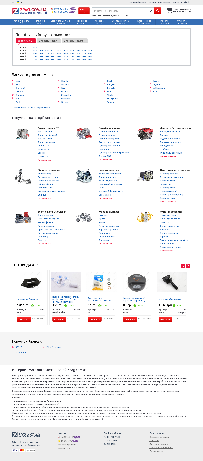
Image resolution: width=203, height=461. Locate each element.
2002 (47, 53)
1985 (65, 59)
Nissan (64, 102)
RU (13, 2)
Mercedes (66, 95)
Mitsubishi (66, 98)
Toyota (156, 84)
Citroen (19, 91)
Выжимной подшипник (110, 184)
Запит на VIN (64, 448)
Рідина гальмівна (169, 232)
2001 (40, 53)
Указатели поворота (48, 218)
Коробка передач (109, 170)
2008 (84, 53)
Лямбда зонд (166, 145)
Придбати (24, 319)
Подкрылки (105, 232)
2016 (71, 50)
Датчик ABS (105, 156)
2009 (90, 53)
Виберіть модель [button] (75, 40)
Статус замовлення (159, 436)
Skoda (110, 95)
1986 (71, 59)
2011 (40, 50)
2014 (59, 50)
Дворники (104, 240)
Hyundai (65, 84)
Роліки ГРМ (43, 149)
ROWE (19, 347)
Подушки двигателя (170, 142)
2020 (34, 47)
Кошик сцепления (108, 180)
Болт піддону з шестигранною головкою (99, 299)
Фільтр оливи (45, 131)
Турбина (164, 149)
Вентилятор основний (171, 177)
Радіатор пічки (167, 198)
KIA (63, 88)
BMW (18, 84)
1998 (84, 56)
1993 (53, 56)
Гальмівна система (109, 128)
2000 (34, 53)
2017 (78, 50)
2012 (47, 50)
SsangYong (112, 98)
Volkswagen (159, 88)
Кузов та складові (109, 211)
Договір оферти (157, 451)
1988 (84, 59)
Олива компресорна (170, 247)
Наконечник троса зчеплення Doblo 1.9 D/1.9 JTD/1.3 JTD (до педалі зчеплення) (65, 299)
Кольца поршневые (170, 131)
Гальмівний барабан (109, 138)
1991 (40, 56)
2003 (53, 53)
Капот (102, 222)
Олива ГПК (43, 156)
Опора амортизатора (48, 180)
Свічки (41, 153)
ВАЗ (155, 91)
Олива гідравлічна (169, 225)
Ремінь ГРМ (44, 145)
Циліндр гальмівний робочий (114, 152)
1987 (78, 59)
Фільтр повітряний (47, 135)
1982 (47, 59)
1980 (34, 59)
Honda (64, 81)
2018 (84, 50)
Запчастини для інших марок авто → (32, 107)
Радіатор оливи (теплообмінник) (168, 189)
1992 (47, 56)
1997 (78, 56)
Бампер (103, 215)
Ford (18, 102)
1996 (71, 56)
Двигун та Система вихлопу (175, 128)
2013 (53, 50)
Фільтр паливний (46, 142)
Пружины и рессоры (48, 177)
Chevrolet (20, 88)
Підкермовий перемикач (170, 299)
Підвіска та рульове (49, 170)
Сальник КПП (105, 194)
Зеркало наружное (108, 229)
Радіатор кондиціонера (172, 194)
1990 (34, 56)
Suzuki (156, 81)
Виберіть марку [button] (49, 40)
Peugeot (111, 84)
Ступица (42, 194)
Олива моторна (168, 215)
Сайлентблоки (45, 184)
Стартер (42, 240)
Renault (111, 88)
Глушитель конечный (171, 153)
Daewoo (20, 95)
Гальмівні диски (107, 135)
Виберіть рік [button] (26, 40)
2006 (71, 53)
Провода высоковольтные (51, 229)
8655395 (60, 11)
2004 (59, 53)
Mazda (64, 91)
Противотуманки (46, 225)
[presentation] (183, 265)
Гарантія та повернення (159, 2)
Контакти (177, 2)
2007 (78, 53)
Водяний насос (167, 180)
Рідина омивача (168, 243)
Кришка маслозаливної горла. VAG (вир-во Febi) (134, 299)
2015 (65, 50)
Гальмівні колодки (108, 131)
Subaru (110, 102)
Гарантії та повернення (161, 447)
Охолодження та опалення (175, 170)
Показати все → (46, 160)
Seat (109, 91)
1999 (90, 56)
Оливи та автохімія (171, 211)
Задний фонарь (45, 222)
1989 (90, 59)
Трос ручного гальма (109, 142)
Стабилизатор (45, 187)
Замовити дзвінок (67, 444)
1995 (65, 56)
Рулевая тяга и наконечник (52, 191)
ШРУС (102, 187)
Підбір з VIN (84, 10)
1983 (53, 59)
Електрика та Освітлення (52, 211)
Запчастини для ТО (48, 128)
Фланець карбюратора (27, 299)
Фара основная (45, 215)
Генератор (43, 236)
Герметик (165, 236)
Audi (18, 81)
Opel (109, 81)
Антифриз (165, 229)
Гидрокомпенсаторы (170, 138)
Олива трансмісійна (170, 218)
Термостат (165, 184)
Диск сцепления (107, 177)
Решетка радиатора (109, 225)
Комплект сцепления (110, 173)
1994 (59, 56)
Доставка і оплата (137, 2)
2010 (34, 50)
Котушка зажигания (48, 232)
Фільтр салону (45, 138)
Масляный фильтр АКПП (111, 191)
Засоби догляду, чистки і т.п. (174, 240)
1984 (59, 59)
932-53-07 (60, 8)
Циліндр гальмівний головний (109, 147)
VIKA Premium (53, 347)
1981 (40, 59)
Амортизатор (44, 173)
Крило (102, 218)
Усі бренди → (22, 352)
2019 (90, 50)
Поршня (164, 135)
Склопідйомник (107, 236)
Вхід (187, 2)
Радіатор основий (169, 173)
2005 (65, 53)
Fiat (17, 98)
